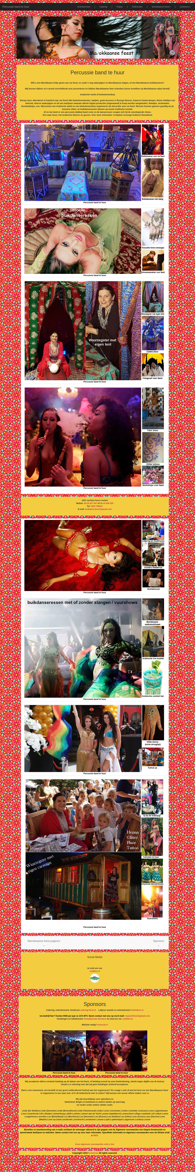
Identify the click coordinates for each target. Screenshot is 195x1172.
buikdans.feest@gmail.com (98, 509)
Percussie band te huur (15, 6)
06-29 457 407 (90, 503)
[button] (43, 942)
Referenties (137, 7)
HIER (95, 1135)
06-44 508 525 (106, 503)
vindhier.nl (95, 971)
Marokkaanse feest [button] (161, 7)
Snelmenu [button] (185, 7)
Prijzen (119, 7)
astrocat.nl (103, 1025)
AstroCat (93, 1153)
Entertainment (84, 7)
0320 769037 (97, 506)
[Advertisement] (97, 1164)
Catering (103, 7)
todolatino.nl (137, 1010)
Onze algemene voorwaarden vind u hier (94, 1144)
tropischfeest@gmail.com (137, 1016)
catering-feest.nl (88, 1010)
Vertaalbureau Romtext (95, 1019)
